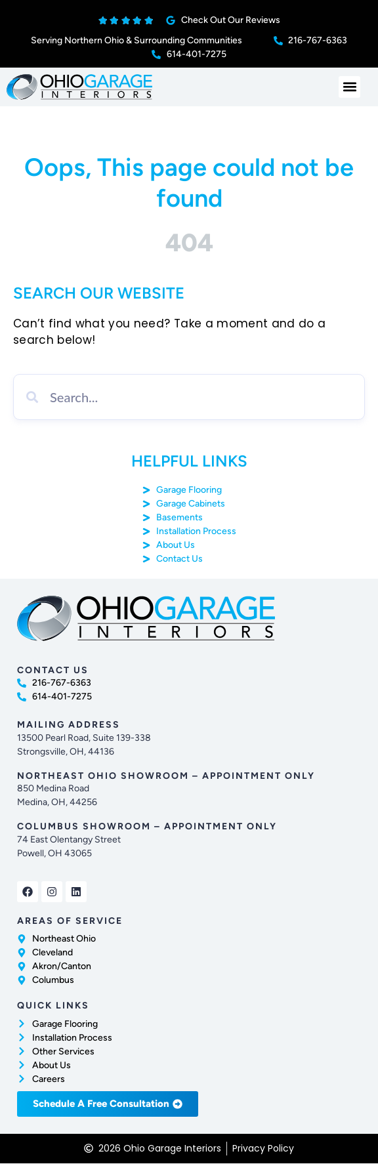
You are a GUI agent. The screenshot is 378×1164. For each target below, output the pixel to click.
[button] (349, 87)
